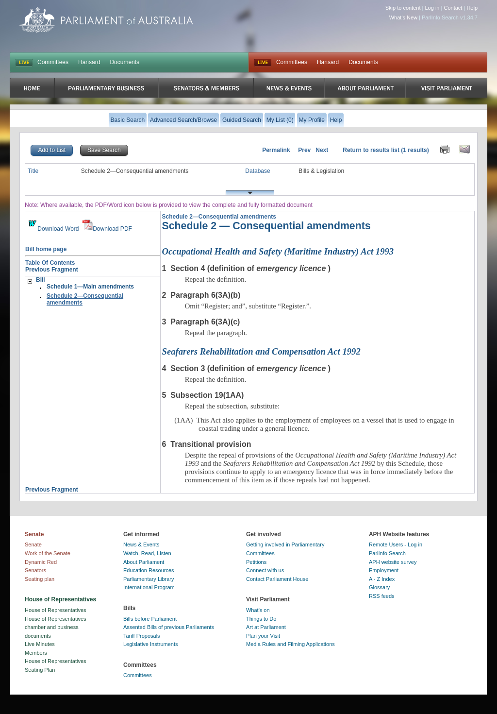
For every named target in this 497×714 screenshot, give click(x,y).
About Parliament (143, 562)
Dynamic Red (41, 562)
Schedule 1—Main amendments (90, 286)
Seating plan (39, 579)
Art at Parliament (266, 627)
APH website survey (392, 562)
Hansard (89, 62)
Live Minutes (40, 644)
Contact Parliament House (277, 579)
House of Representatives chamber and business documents (55, 627)
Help (472, 8)
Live (262, 63)
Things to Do (261, 619)
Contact (453, 8)
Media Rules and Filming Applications (290, 644)
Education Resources (148, 570)
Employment (383, 570)
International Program (149, 587)
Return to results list (371, 150)
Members (36, 653)
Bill (40, 279)
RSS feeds (382, 596)
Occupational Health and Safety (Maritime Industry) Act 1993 (278, 251)
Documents (124, 62)
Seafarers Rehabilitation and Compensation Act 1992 (261, 351)
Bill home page (45, 249)
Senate (33, 544)
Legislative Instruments (150, 644)
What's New (403, 17)
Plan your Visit (263, 636)
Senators (35, 570)
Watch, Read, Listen (147, 553)
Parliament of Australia (106, 20)
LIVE (24, 63)
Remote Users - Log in (395, 544)
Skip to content (403, 8)
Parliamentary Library (148, 579)
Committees (52, 62)
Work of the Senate (47, 553)
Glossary (379, 587)
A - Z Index (382, 579)
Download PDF (107, 228)
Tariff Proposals (141, 636)
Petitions (256, 562)
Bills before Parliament (150, 619)
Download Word (53, 228)
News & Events (141, 544)
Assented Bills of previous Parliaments (168, 627)
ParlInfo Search (387, 553)
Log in (432, 8)
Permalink (276, 150)
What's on (258, 610)
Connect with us (265, 570)
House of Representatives (55, 610)
